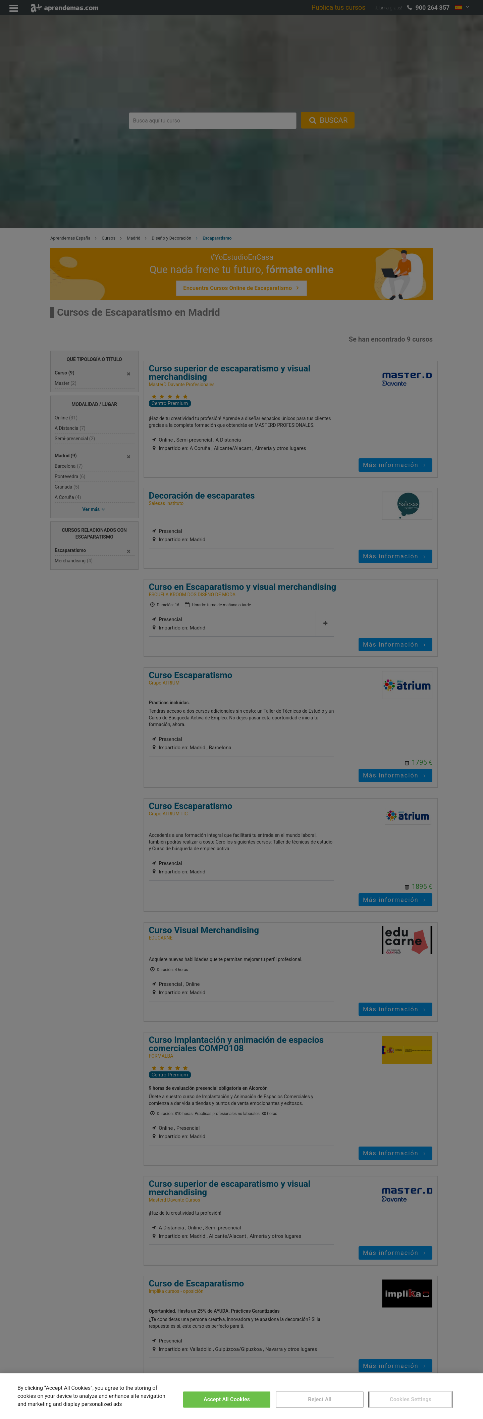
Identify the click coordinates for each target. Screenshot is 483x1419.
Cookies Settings (410, 1399)
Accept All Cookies (227, 1399)
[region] (241, 1396)
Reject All (319, 1399)
